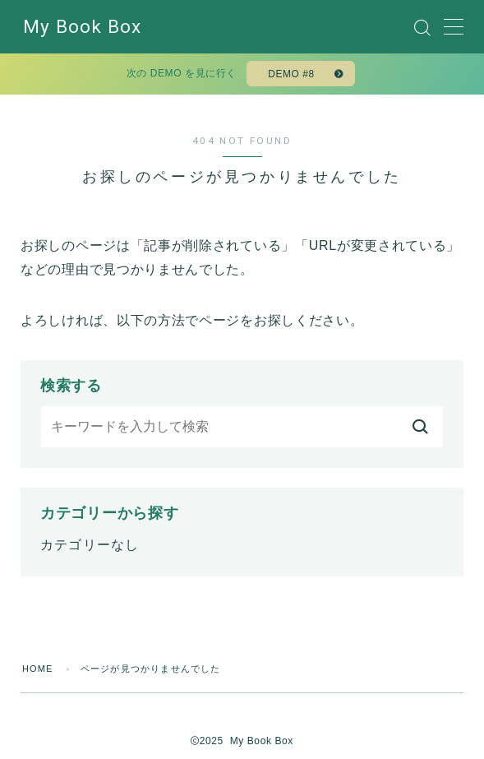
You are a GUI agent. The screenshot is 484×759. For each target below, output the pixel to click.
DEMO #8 (291, 74)
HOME (37, 668)
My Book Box (82, 27)
